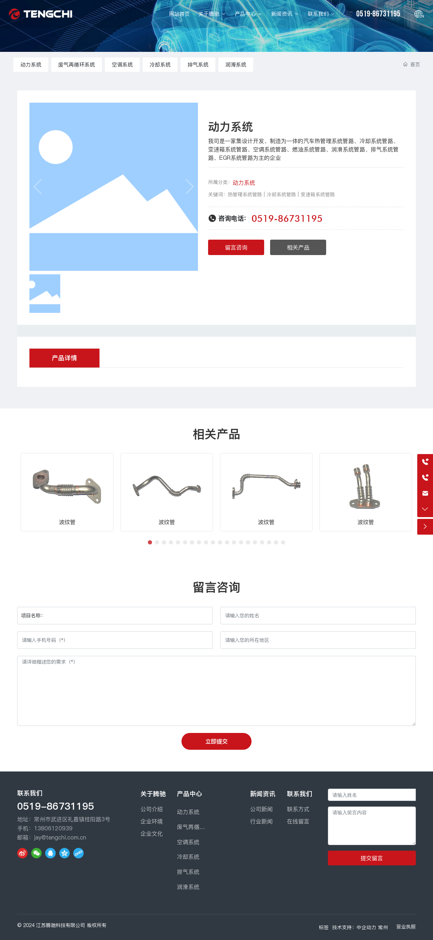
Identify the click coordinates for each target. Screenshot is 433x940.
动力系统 (30, 64)
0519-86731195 (378, 14)
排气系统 (197, 64)
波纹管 (67, 522)
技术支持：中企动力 (354, 927)
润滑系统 (235, 64)
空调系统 (122, 64)
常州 (383, 927)
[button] (150, 542)
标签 (323, 927)
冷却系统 (160, 64)
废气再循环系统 (76, 64)
